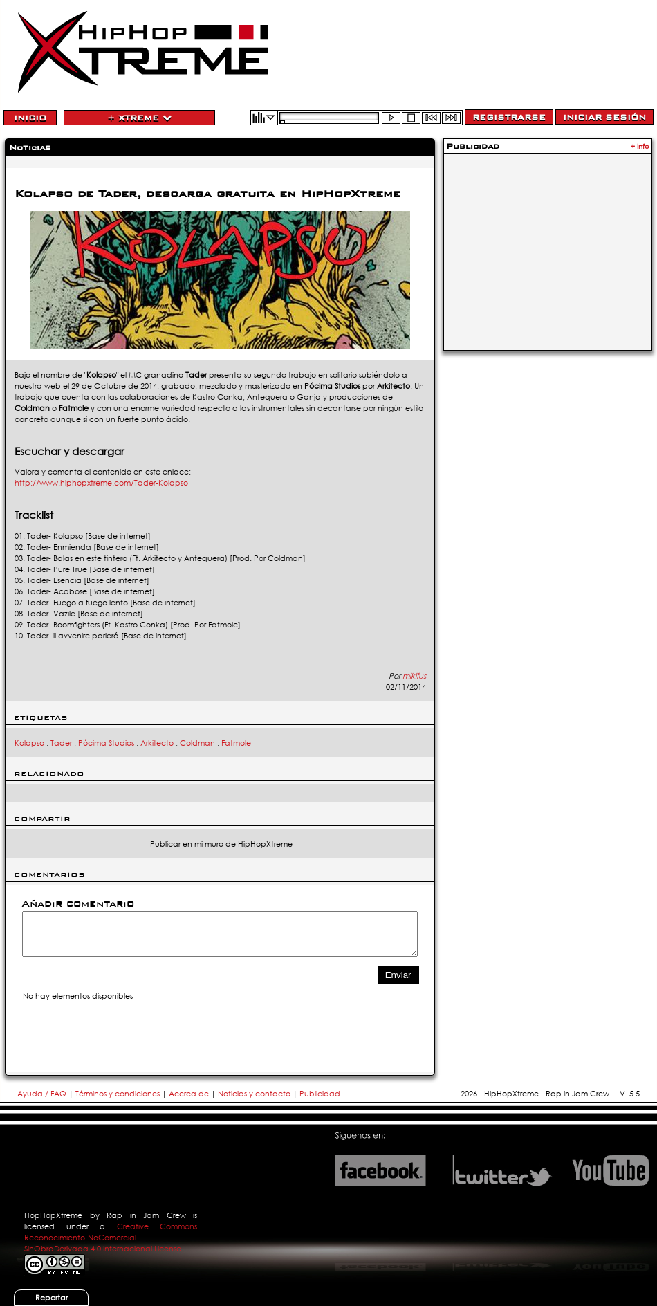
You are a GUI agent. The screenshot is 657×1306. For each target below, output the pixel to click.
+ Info (640, 146)
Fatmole (236, 742)
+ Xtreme (139, 117)
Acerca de (189, 1093)
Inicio (30, 117)
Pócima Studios (106, 742)
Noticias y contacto (255, 1093)
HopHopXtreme (53, 1215)
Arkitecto (157, 742)
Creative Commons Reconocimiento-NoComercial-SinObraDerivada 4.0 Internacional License (110, 1237)
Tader (61, 742)
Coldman (197, 742)
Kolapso (29, 742)
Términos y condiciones (117, 1093)
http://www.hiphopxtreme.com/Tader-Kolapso (101, 482)
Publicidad (319, 1093)
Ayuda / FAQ (42, 1093)
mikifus (414, 675)
